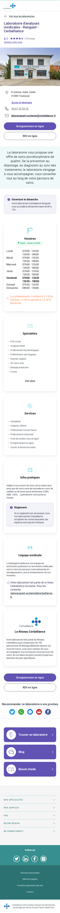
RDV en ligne (30, 136)
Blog (21, 752)
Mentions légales (30, 879)
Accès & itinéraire (22, 102)
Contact (30, 892)
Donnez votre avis (13, 42)
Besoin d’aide (27, 769)
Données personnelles (30, 873)
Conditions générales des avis (30, 885)
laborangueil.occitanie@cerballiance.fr (33, 115)
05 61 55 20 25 (20, 108)
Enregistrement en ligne (30, 126)
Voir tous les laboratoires (22, 16)
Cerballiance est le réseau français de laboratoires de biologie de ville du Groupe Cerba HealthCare (33, 906)
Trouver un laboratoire (33, 734)
